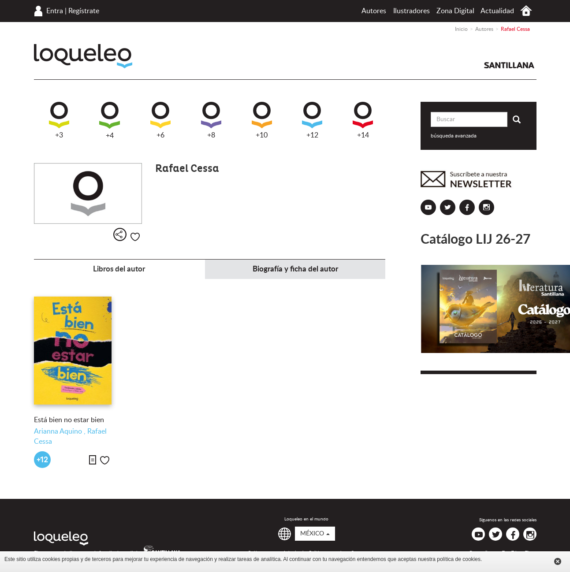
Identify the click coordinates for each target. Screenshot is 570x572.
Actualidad (497, 11)
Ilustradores (411, 11)
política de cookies (459, 559)
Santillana (509, 65)
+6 (160, 120)
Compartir (120, 234)
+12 (312, 120)
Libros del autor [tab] (119, 269)
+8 (211, 120)
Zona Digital (455, 11)
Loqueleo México (83, 56)
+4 (109, 120)
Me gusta (135, 237)
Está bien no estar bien (69, 419)
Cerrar (557, 561)
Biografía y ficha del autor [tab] (295, 269)
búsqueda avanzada (454, 135)
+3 (59, 120)
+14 (363, 120)
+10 (262, 120)
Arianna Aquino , (60, 431)
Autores (373, 11)
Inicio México (526, 10)
